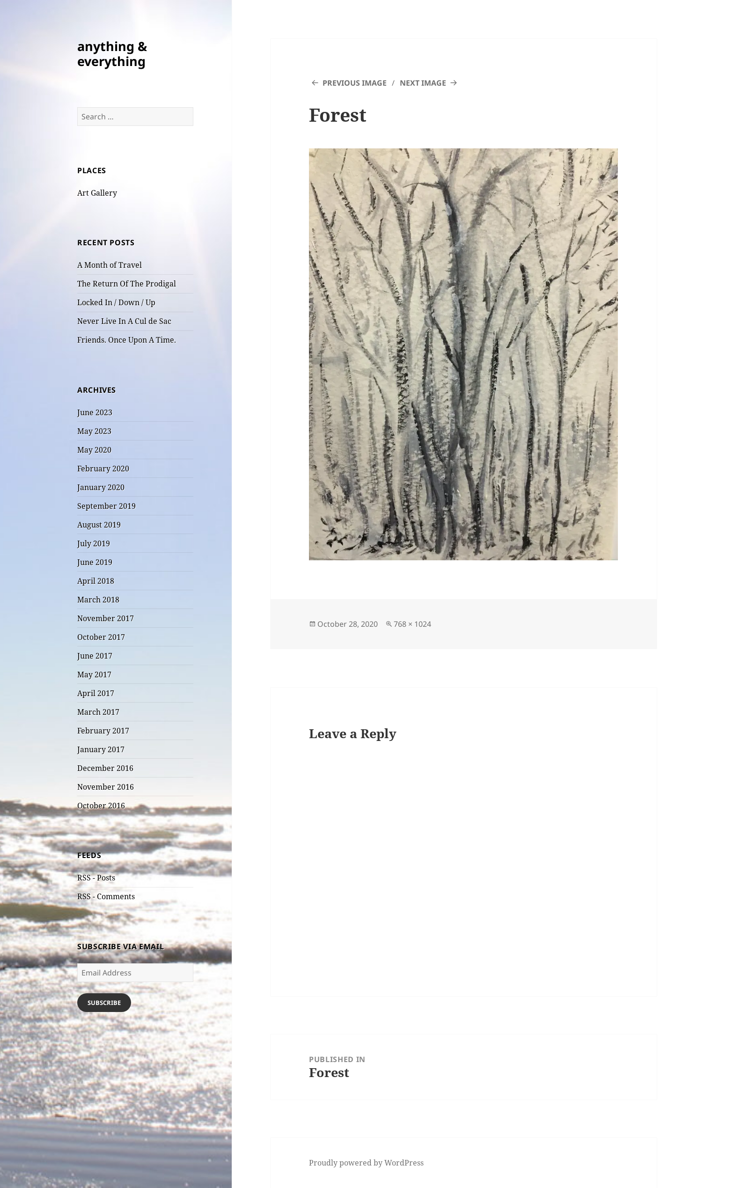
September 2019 (106, 506)
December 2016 (105, 768)
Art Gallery (97, 193)
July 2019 (93, 543)
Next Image (423, 83)
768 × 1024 (412, 624)
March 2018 (98, 599)
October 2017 (101, 637)
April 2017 (95, 693)
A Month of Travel (109, 265)
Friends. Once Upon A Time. (126, 340)
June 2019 (94, 562)
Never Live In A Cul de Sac (124, 321)
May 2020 (94, 450)
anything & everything (112, 53)
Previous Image (355, 83)
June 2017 (94, 656)
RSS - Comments (106, 896)
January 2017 (101, 749)
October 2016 (101, 805)
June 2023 (94, 412)
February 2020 (103, 468)
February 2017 (103, 731)
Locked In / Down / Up (116, 302)
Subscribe (104, 1002)
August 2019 (99, 525)
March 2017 (98, 712)
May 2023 (94, 431)
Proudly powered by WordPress (366, 1163)
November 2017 (105, 618)
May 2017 (94, 674)
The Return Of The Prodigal (126, 284)
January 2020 (101, 487)
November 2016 (105, 787)
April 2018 (95, 581)
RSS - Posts (96, 878)
